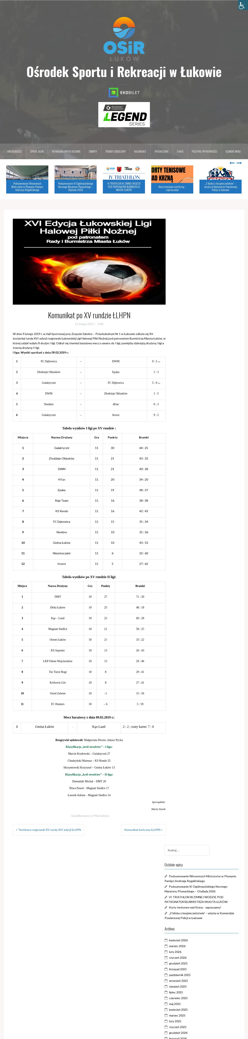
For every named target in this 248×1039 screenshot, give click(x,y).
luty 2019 (187, 820)
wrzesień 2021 (190, 641)
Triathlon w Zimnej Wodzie (198, 953)
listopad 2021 (190, 630)
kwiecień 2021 (190, 670)
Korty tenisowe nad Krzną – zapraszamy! (172, 188)
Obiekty (93, 151)
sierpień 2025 (190, 369)
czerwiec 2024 (190, 450)
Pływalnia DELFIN (192, 935)
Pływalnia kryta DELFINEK (66, 151)
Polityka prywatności (204, 151)
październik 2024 (192, 427)
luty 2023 (187, 543)
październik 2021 (192, 635)
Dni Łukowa (188, 918)
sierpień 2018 (190, 855)
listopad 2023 (190, 491)
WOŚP (185, 959)
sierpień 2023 (190, 508)
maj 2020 (187, 734)
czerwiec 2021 (190, 658)
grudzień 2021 (190, 624)
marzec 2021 (189, 676)
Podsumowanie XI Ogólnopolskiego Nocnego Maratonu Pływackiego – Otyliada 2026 (75, 186)
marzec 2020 (189, 745)
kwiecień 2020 (190, 739)
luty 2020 (187, 751)
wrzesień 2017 (190, 884)
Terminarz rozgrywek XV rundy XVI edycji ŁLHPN (49, 829)
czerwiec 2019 (190, 797)
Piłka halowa (101, 815)
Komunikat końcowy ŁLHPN (142, 829)
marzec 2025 (189, 398)
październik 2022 (192, 566)
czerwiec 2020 (190, 728)
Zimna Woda (189, 964)
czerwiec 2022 (190, 589)
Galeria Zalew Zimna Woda (198, 924)
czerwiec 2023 (190, 520)
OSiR (100, 324)
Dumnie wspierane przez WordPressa (30, 1033)
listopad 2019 (190, 768)
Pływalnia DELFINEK (194, 941)
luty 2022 (187, 612)
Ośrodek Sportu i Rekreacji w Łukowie (124, 71)
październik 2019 (192, 774)
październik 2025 (192, 358)
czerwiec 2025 (190, 381)
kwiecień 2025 (190, 392)
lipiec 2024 (188, 444)
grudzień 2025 (190, 346)
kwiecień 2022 (190, 601)
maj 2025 (187, 387)
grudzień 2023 (190, 485)
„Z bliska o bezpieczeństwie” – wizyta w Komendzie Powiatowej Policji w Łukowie (220, 186)
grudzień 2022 (190, 554)
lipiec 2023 (188, 514)
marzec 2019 (189, 815)
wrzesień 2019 (190, 780)
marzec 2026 (189, 329)
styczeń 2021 (189, 687)
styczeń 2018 (189, 878)
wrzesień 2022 (190, 572)
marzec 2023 (189, 537)
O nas (180, 151)
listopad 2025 (190, 352)
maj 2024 (187, 456)
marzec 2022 (189, 606)
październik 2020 (192, 705)
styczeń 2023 (189, 549)
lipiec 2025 (188, 375)
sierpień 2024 (190, 439)
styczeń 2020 (189, 757)
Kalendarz (140, 151)
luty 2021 (187, 682)
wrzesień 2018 (190, 849)
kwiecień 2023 (190, 531)
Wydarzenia (161, 151)
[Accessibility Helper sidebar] (243, 5)
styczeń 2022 (189, 618)
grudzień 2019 (190, 763)
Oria (71, 1033)
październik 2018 (192, 843)
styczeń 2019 (189, 826)
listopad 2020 (190, 699)
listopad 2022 (190, 560)
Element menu (233, 151)
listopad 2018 (190, 838)
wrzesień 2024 (190, 433)
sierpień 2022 (190, 577)
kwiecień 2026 (190, 323)
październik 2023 (192, 497)
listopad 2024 (190, 421)
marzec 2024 (189, 468)
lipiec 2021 (188, 653)
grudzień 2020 (190, 693)
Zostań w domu (191, 970)
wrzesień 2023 (190, 502)
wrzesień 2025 (190, 364)
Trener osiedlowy (116, 151)
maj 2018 (187, 872)
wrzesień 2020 (190, 710)
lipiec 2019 (188, 791)
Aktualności (14, 151)
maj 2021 (187, 664)
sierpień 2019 (190, 786)
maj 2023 (187, 525)
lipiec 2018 (188, 861)
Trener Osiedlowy (192, 947)
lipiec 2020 (188, 722)
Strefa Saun (37, 151)
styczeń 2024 (189, 479)
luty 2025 (187, 404)
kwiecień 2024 (190, 462)
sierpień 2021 (190, 647)
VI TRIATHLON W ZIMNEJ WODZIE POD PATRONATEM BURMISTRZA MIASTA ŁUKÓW (124, 186)
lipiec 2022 (188, 583)
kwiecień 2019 (190, 809)
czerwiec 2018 (190, 867)
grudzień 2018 (190, 832)
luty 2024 (187, 473)
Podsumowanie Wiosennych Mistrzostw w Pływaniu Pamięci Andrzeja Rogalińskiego (27, 186)
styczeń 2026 (189, 340)
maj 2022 (187, 595)
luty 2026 (187, 335)
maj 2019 (187, 803)
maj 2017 (187, 890)
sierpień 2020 (190, 716)
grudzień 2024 (190, 416)
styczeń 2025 (189, 410)
